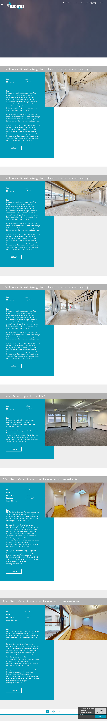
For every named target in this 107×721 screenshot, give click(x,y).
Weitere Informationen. (100, 711)
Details (14, 148)
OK (100, 716)
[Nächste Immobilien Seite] (59, 711)
